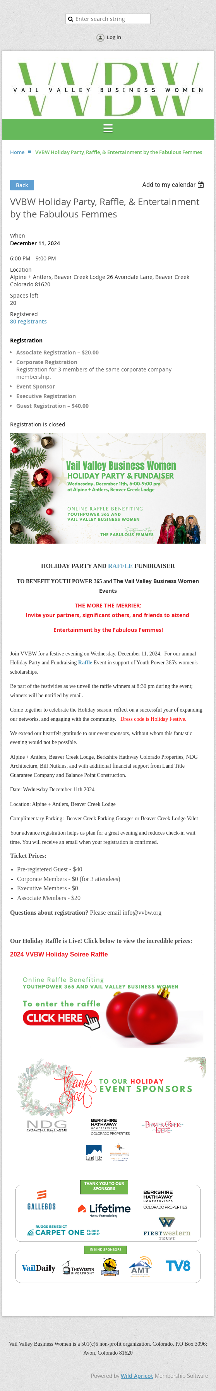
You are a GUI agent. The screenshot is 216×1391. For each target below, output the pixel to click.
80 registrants (28, 321)
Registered (24, 314)
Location (21, 269)
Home (17, 152)
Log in (114, 37)
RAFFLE (120, 566)
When (17, 235)
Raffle (85, 663)
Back (22, 185)
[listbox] (174, 185)
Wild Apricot (137, 1375)
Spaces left (24, 295)
